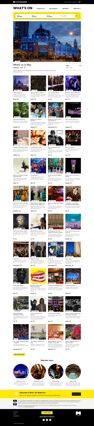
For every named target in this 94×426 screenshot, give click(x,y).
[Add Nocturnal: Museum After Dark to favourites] (69, 99)
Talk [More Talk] (66, 210)
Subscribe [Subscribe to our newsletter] (74, 2)
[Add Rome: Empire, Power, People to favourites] (16, 239)
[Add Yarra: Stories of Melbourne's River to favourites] (34, 349)
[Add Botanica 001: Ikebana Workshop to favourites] (36, 127)
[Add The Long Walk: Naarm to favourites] (51, 99)
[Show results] (77, 16)
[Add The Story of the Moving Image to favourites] (51, 293)
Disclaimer (15, 411)
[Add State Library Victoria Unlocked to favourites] (20, 211)
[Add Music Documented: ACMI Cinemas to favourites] (51, 155)
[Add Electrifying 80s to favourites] (34, 183)
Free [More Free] (49, 99)
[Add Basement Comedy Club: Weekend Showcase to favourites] (35, 293)
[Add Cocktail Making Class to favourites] (35, 155)
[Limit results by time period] (37, 16)
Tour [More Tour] (49, 182)
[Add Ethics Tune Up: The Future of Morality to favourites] (71, 183)
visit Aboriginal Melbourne (28, 406)
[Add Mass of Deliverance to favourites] (69, 155)
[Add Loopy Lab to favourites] (56, 265)
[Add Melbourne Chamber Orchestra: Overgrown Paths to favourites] (18, 183)
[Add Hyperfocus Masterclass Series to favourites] (19, 155)
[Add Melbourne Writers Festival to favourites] (35, 99)
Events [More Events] (21, 67)
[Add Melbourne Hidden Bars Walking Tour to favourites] (51, 211)
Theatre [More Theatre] (14, 182)
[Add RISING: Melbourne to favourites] (18, 99)
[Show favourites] (79, 2)
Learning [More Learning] (32, 210)
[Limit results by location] (52, 16)
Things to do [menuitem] (41, 8)
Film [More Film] (49, 154)
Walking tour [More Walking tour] (15, 210)
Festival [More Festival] (14, 99)
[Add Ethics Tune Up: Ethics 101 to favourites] (71, 127)
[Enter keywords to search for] (66, 16)
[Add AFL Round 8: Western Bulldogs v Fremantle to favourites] (21, 349)
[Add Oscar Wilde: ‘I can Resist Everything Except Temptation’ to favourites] (68, 211)
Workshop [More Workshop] (15, 154)
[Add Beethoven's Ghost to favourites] (34, 265)
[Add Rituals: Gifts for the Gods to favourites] (33, 239)
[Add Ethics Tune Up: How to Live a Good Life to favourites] (71, 239)
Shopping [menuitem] (66, 8)
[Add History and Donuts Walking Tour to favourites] (51, 183)
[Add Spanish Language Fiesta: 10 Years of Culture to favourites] (69, 349)
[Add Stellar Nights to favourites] (72, 265)
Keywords (64, 15)
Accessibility (16, 415)
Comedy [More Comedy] (32, 293)
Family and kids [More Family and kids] (16, 265)
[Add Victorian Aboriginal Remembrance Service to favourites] (16, 321)
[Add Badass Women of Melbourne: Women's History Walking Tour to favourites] (35, 211)
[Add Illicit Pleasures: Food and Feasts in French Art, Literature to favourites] (51, 239)
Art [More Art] (13, 238)
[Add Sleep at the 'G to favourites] (21, 265)
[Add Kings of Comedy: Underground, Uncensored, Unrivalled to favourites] (70, 321)
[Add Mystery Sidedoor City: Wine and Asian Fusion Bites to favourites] (55, 349)
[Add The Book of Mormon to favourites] (70, 293)
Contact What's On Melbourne (47, 416)
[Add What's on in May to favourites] (25, 67)
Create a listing (67, 2)
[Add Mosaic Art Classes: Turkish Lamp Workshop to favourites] (56, 127)
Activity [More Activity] (32, 154)
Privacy (15, 413)
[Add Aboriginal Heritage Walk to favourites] (19, 127)
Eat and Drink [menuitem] (53, 8)
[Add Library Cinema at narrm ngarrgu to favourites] (34, 321)
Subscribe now (76, 394)
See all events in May (19, 354)
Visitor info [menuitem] (77, 8)
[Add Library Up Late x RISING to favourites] (52, 321)
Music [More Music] (66, 99)
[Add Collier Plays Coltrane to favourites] (17, 293)
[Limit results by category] (22, 16)
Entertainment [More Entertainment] (16, 67)
